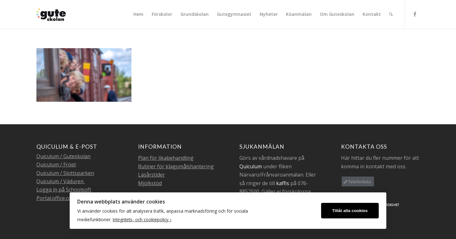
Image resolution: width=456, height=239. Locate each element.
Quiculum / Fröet (56, 164)
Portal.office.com (56, 198)
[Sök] (391, 14)
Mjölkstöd (150, 183)
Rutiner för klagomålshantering (176, 166)
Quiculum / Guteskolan (63, 156)
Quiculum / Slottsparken (65, 173)
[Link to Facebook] (415, 14)
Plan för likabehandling (165, 157)
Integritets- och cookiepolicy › (142, 219)
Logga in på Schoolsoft (63, 189)
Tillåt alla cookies (350, 210)
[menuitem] (138, 14)
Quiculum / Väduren (60, 181)
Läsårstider (151, 174)
